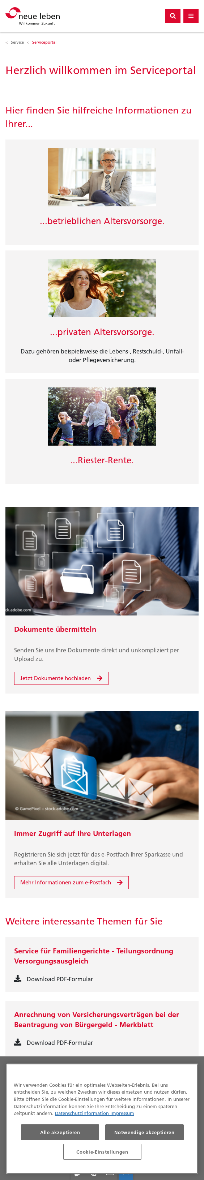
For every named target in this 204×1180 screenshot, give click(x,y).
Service (17, 42)
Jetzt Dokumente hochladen (55, 678)
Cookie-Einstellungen (102, 1152)
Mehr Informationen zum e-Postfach (65, 882)
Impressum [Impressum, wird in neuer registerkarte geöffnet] (122, 1113)
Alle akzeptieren (60, 1132)
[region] (102, 1119)
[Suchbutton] (172, 16)
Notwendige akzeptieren (144, 1132)
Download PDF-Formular (60, 979)
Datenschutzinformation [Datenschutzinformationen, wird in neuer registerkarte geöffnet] (82, 1113)
